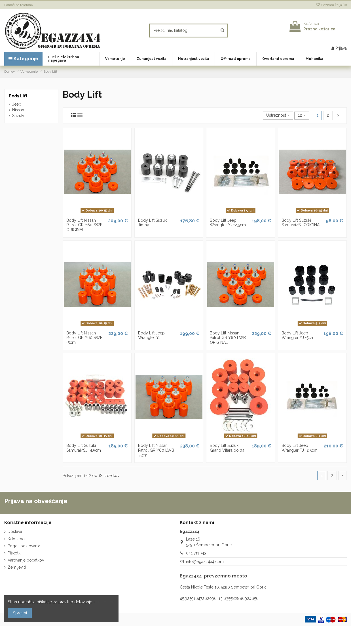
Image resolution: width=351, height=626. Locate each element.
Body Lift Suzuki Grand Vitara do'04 (227, 448)
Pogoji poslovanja (24, 546)
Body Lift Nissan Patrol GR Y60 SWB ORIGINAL (84, 225)
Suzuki (18, 115)
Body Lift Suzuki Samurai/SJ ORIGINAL (302, 222)
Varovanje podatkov (26, 560)
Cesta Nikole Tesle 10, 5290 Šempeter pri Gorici (223, 587)
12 (302, 115)
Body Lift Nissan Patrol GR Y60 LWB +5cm (156, 450)
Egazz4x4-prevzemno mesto (213, 576)
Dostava (15, 531)
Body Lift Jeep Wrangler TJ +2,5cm (300, 448)
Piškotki (14, 553)
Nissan (18, 110)
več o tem (105, 602)
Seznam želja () (331, 5)
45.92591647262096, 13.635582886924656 (219, 598)
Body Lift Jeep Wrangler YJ (151, 335)
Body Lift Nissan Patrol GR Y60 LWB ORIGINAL (228, 338)
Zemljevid (17, 567)
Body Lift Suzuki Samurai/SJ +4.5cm (83, 448)
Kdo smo (16, 539)
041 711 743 (196, 553)
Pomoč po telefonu (18, 5)
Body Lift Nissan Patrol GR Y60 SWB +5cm (84, 338)
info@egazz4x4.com (205, 561)
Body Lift (18, 96)
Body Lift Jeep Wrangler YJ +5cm (298, 335)
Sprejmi (20, 613)
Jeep (16, 104)
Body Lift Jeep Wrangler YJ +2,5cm (228, 222)
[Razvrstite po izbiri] (278, 116)
